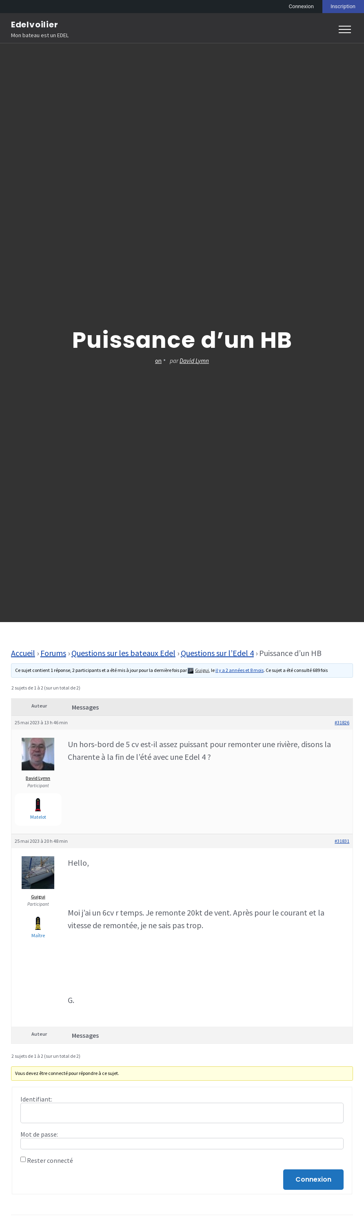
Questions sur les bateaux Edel (123, 653)
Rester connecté (50, 1160)
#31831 (342, 841)
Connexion (301, 6)
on (158, 361)
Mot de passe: (39, 1134)
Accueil (23, 653)
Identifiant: (36, 1099)
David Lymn (194, 361)
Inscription (343, 6)
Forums (53, 653)
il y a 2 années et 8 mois (239, 670)
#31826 (342, 722)
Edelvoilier (34, 24)
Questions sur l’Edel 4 (217, 653)
